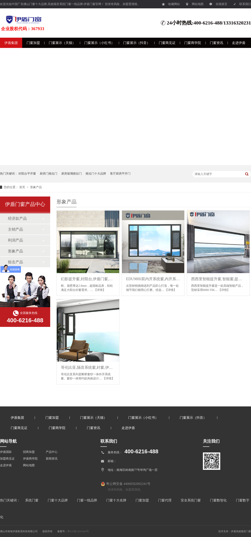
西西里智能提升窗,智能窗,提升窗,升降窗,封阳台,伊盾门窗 (218, 279)
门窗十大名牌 (116, 500)
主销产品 (15, 229)
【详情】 (100, 290)
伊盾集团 (11, 43)
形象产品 (36, 187)
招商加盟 (29, 451)
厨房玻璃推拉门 (71, 173)
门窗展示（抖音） (136, 43)
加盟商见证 (7, 458)
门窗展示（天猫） (62, 43)
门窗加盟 (33, 43)
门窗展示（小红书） (99, 43)
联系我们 (242, 3)
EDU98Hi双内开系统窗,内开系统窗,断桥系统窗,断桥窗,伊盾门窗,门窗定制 (153, 279)
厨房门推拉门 (48, 173)
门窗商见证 (167, 43)
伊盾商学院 (30, 458)
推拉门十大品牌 (96, 173)
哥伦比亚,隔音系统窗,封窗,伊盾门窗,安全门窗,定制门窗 (88, 367)
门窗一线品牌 (87, 500)
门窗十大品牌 (58, 500)
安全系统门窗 (191, 500)
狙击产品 (15, 262)
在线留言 (218, 3)
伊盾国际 (6, 451)
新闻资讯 (52, 458)
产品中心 (52, 451)
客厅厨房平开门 (120, 173)
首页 (22, 187)
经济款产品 (17, 218)
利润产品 (15, 240)
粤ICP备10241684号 (78, 531)
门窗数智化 (219, 500)
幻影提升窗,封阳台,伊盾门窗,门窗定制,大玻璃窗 (88, 279)
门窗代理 (165, 500)
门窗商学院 (192, 43)
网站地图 (195, 3)
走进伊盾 (238, 43)
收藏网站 (171, 3)
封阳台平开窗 (27, 173)
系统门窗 (32, 500)
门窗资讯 (216, 43)
